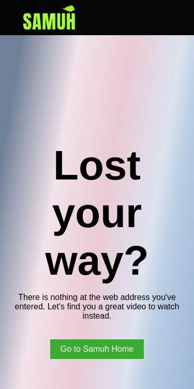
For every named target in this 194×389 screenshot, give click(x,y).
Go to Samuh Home (97, 349)
